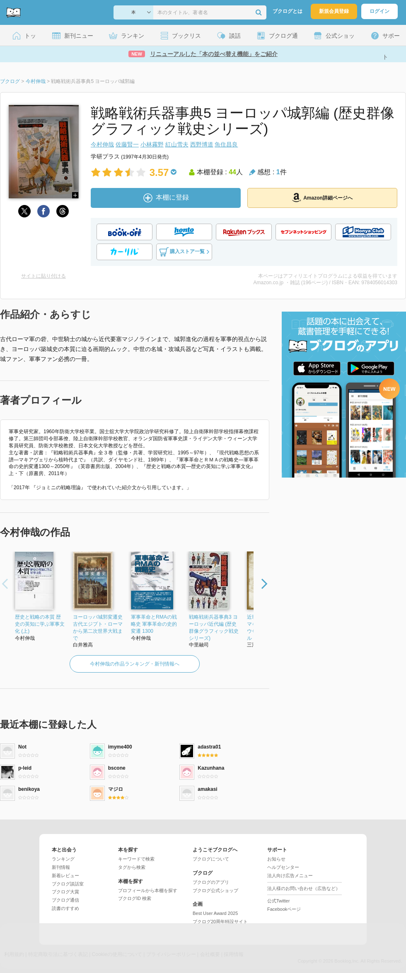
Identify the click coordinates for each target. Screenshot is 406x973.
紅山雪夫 (176, 144)
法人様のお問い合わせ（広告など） (303, 888)
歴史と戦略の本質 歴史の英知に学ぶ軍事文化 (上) (40, 624)
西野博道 (201, 144)
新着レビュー (65, 875)
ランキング (63, 858)
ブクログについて (211, 858)
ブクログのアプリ (211, 882)
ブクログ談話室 (68, 883)
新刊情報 (61, 867)
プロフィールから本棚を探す (147, 890)
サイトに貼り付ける (43, 276)
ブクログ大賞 (65, 891)
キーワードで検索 (136, 858)
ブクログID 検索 (134, 898)
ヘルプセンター (283, 867)
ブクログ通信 (65, 899)
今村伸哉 (102, 144)
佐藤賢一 (127, 144)
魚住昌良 (226, 144)
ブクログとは (287, 11)
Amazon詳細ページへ (322, 197)
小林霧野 (152, 144)
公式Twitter (278, 900)
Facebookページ (284, 909)
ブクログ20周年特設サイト (220, 921)
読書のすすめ (65, 908)
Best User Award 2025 (215, 913)
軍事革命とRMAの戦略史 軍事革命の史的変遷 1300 (154, 624)
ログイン (379, 11)
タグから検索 (131, 867)
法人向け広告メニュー (290, 875)
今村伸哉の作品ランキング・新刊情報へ (134, 664)
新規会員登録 (334, 11)
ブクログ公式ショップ (215, 890)
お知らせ (276, 858)
